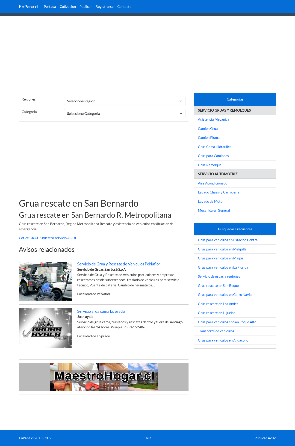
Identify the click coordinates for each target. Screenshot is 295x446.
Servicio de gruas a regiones (219, 276)
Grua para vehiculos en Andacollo (223, 340)
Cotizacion (68, 6)
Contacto (124, 6)
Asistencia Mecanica (213, 119)
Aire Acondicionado (212, 183)
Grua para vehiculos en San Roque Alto (227, 322)
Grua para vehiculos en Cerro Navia (225, 294)
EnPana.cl (28, 6)
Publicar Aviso (265, 438)
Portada (50, 6)
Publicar (86, 6)
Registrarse (105, 6)
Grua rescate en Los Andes (218, 304)
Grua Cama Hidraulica (214, 147)
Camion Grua (208, 128)
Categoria (29, 112)
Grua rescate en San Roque (218, 285)
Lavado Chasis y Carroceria (218, 192)
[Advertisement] (147, 53)
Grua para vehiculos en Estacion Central (228, 240)
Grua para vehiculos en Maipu (220, 258)
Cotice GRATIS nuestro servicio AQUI (47, 238)
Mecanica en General (214, 210)
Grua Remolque (209, 165)
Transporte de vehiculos (216, 331)
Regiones (29, 99)
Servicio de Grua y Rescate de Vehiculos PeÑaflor (118, 264)
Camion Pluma (209, 137)
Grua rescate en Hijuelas (216, 313)
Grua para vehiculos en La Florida (223, 267)
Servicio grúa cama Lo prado (101, 311)
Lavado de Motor (211, 201)
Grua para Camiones (213, 156)
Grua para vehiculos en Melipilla (222, 249)
